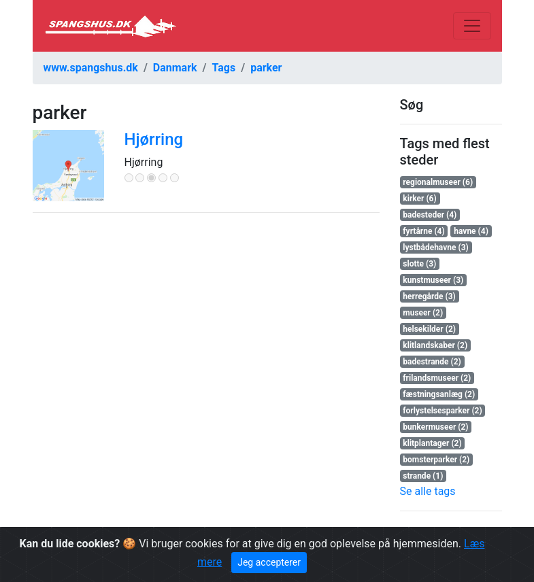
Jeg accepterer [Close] (269, 562)
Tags (224, 67)
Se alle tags (428, 491)
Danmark (175, 67)
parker (266, 67)
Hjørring (154, 139)
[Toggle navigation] (472, 25)
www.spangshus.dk (91, 67)
